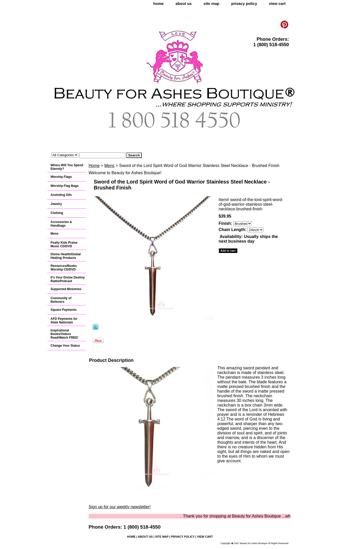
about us (184, 3)
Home (94, 165)
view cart (277, 3)
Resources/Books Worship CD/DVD (64, 267)
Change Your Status (65, 345)
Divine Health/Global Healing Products (66, 256)
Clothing (57, 213)
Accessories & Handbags (61, 223)
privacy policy (244, 3)
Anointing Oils (61, 195)
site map (211, 3)
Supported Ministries (66, 289)
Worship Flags (61, 177)
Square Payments (64, 310)
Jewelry (56, 204)
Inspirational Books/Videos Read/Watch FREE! (65, 334)
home (158, 3)
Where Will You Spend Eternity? (67, 167)
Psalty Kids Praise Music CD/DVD (64, 244)
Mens (109, 165)
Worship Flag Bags (65, 186)
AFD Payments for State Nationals (64, 320)
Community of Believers (61, 300)
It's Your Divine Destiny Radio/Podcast (68, 279)
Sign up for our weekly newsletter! (120, 507)
